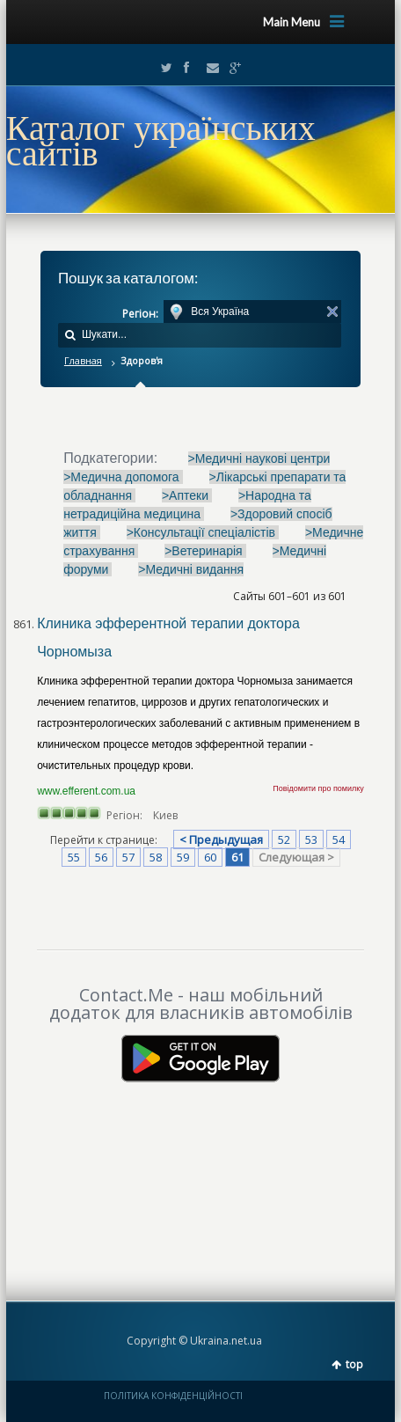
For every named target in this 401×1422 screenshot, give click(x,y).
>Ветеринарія (204, 551)
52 (284, 839)
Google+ (230, 68)
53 (311, 839)
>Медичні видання (191, 569)
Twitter (162, 68)
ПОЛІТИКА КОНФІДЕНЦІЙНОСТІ (173, 1395)
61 (237, 857)
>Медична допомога (122, 477)
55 (74, 857)
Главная (83, 360)
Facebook (185, 68)
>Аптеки (187, 495)
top (354, 1364)
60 (210, 857)
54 (338, 839)
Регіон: (140, 313)
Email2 (208, 68)
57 (128, 857)
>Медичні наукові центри (259, 458)
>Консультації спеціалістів (203, 532)
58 (155, 857)
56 (101, 857)
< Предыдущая (221, 839)
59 (183, 857)
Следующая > (296, 857)
